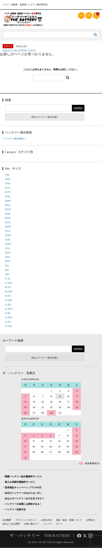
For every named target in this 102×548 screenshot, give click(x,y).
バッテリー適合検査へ (14, 138)
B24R (8, 218)
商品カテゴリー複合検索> (44, 117)
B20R (8, 209)
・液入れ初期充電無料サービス (18, 482)
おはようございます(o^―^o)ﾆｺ (19, 50)
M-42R (8, 291)
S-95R (8, 317)
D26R (8, 244)
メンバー (47, 524)
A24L (8, 183)
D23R (8, 235)
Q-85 (8, 304)
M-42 (8, 287)
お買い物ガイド (31, 524)
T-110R (8, 326)
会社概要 (6, 520)
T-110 (8, 322)
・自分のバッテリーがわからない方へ (22, 493)
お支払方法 (46, 520)
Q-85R (8, 309)
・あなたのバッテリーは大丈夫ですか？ (23, 498)
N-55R (8, 300)
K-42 (7, 278)
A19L (7, 175)
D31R (7, 252)
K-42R (8, 283)
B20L (8, 205)
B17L (7, 187)
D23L (8, 231)
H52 (7, 274)
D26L (8, 239)
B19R (7, 200)
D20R (8, 226)
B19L (7, 196)
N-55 (7, 296)
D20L (8, 222)
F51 (7, 265)
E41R (7, 261)
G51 (7, 270)
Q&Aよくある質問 (11, 524)
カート (59, 524)
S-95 (7, 313)
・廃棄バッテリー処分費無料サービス (22, 476)
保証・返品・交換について (69, 520)
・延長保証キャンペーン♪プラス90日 (21, 487)
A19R (7, 179)
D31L (7, 248)
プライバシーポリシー (26, 520)
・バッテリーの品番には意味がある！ (22, 504)
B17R (7, 192)
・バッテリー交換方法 (14, 509)
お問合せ (90, 520)
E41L (7, 257)
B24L (8, 213)
